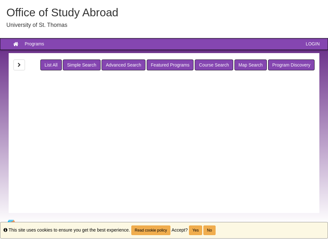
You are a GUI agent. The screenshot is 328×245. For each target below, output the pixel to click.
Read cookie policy (151, 230)
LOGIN (313, 43)
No (209, 230)
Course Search (214, 64)
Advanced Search (123, 64)
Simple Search (81, 64)
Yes (196, 230)
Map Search (251, 64)
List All (51, 64)
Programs (34, 43)
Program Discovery (291, 64)
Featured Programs (170, 64)
